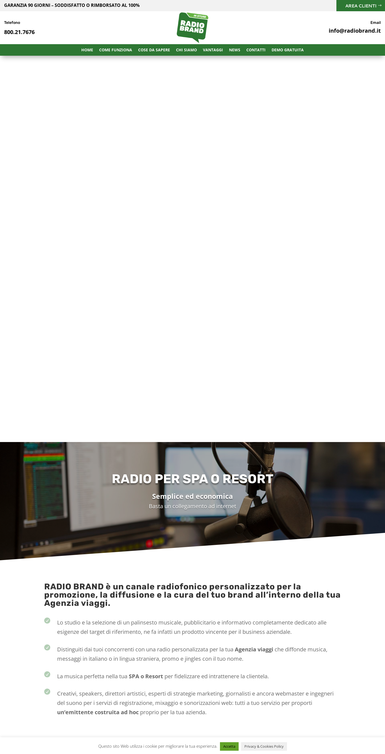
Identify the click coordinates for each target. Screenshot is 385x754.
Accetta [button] (229, 746)
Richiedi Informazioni (253, 526)
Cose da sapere (154, 50)
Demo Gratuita (288, 50)
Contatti (256, 50)
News (234, 50)
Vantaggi (213, 50)
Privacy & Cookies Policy (264, 746)
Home (87, 50)
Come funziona (115, 50)
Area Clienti (360, 5)
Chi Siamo (186, 50)
